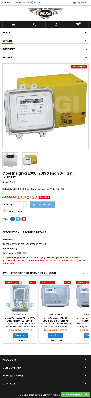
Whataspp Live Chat (75, 394)
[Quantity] (19, 204)
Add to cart (42, 204)
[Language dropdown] (80, 2)
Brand (5, 182)
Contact (6, 2)
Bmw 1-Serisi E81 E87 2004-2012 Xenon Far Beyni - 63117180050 (56, 321)
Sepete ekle (20, 335)
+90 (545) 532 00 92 (33, 2)
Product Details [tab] (34, 232)
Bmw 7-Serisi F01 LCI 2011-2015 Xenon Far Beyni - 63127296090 (20, 321)
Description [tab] (10, 232)
